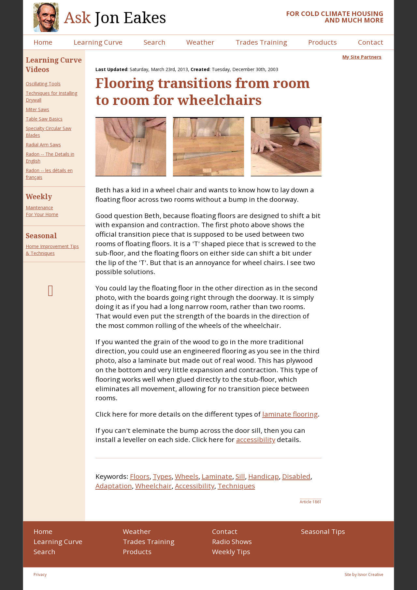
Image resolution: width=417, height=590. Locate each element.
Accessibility (194, 485)
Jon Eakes (115, 17)
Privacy (40, 574)
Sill (240, 476)
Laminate (217, 476)
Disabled (296, 476)
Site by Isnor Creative (364, 574)
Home (43, 42)
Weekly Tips (231, 551)
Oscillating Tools (43, 84)
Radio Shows (232, 541)
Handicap (263, 476)
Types (162, 476)
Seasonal (41, 235)
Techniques (236, 485)
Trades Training (261, 42)
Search (154, 42)
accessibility (255, 439)
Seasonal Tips (323, 531)
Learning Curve (98, 42)
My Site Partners (361, 57)
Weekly (39, 196)
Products (322, 42)
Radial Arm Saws (43, 144)
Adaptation (113, 485)
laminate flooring (290, 414)
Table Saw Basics (44, 119)
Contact (370, 42)
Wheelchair (153, 485)
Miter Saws (37, 109)
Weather (200, 42)
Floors (140, 476)
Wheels (186, 476)
